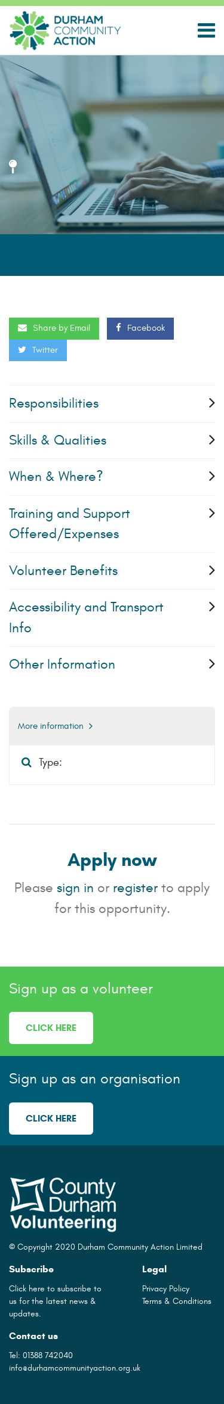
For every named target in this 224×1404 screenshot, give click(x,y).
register (135, 888)
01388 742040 (48, 1355)
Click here (51, 1027)
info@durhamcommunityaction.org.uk (74, 1368)
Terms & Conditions (176, 1301)
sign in (75, 888)
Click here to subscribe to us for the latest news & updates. (55, 1301)
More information (55, 726)
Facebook (140, 328)
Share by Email (54, 328)
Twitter (38, 350)
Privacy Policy (165, 1289)
